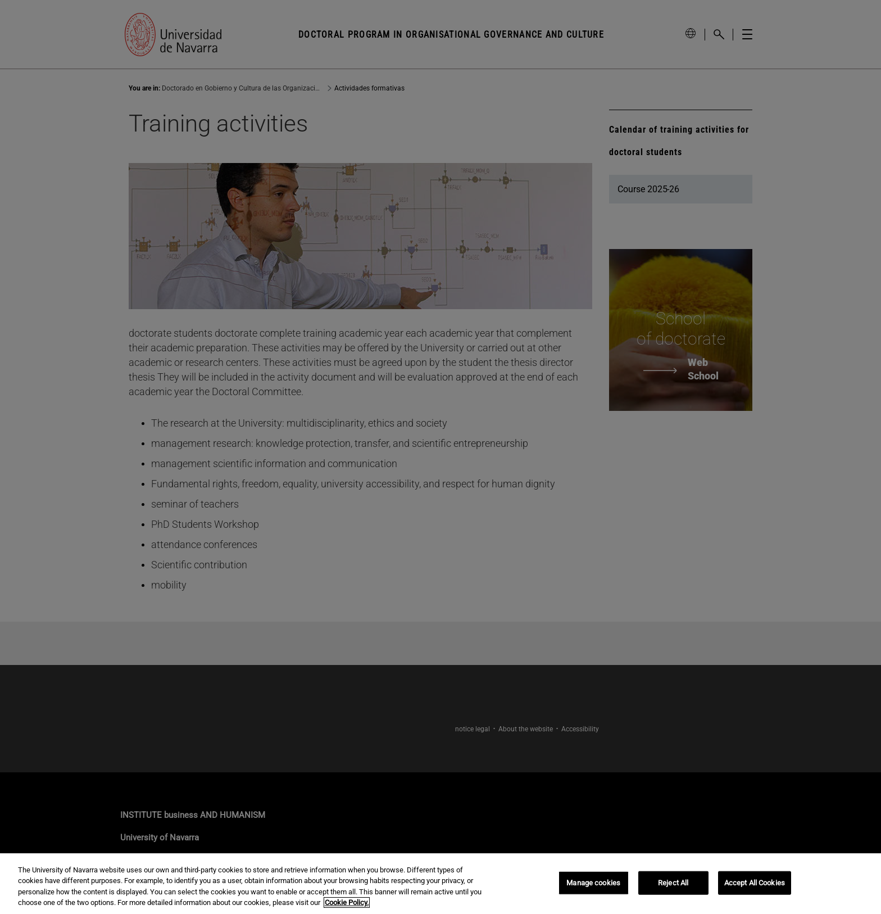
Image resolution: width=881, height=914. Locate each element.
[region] (440, 883)
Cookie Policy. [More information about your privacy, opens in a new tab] (347, 902)
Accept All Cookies (754, 883)
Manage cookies (593, 883)
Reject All (673, 883)
